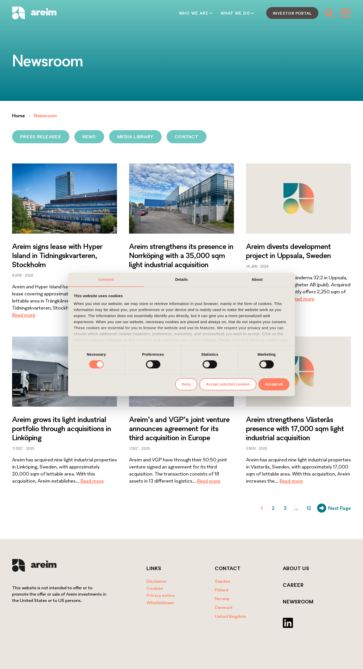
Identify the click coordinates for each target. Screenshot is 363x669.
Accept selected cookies (228, 384)
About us (296, 568)
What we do (163, 13)
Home (18, 116)
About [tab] (257, 279)
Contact (243, 13)
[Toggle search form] (329, 13)
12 (308, 508)
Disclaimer (156, 581)
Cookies (154, 588)
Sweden (222, 581)
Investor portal (292, 13)
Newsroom (298, 602)
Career (293, 585)
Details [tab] (181, 279)
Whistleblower (160, 602)
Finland (221, 589)
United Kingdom (230, 616)
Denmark (224, 607)
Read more (23, 315)
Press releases (40, 136)
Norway (222, 598)
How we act (205, 13)
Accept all (274, 384)
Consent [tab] (106, 279)
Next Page (334, 508)
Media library (135, 136)
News (89, 136)
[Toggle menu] (345, 13)
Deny (186, 384)
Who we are (121, 13)
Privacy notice (160, 595)
